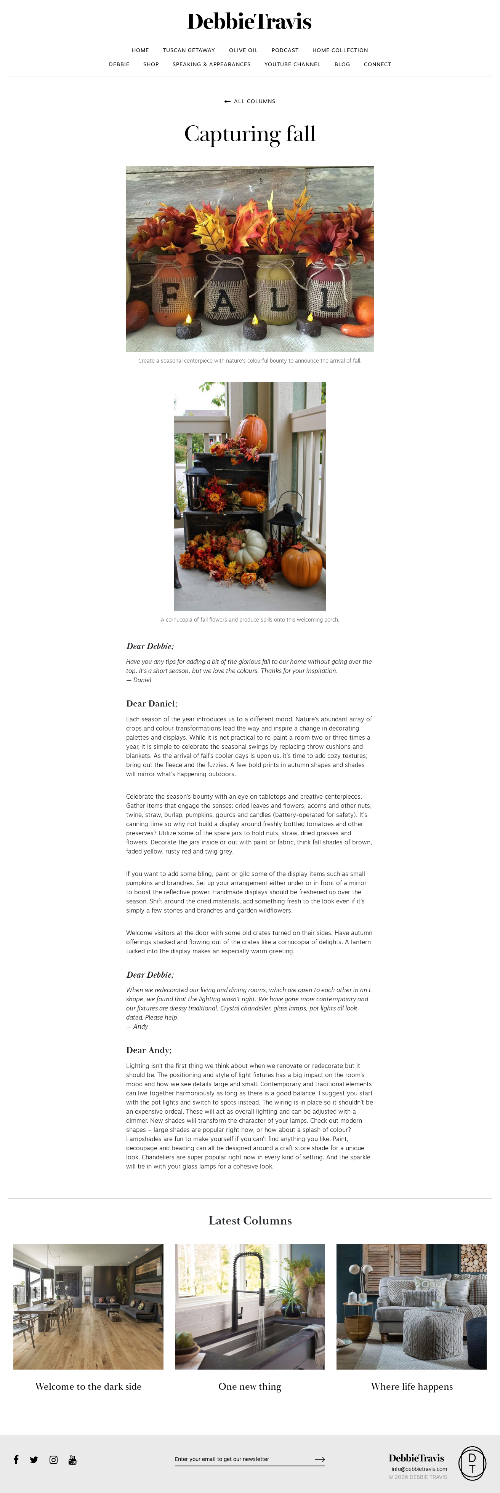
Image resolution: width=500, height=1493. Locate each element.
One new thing (250, 1387)
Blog (342, 65)
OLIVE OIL (243, 51)
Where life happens (412, 1387)
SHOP (151, 65)
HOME (140, 51)
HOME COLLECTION (340, 51)
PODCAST (285, 51)
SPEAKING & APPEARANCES (212, 65)
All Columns (255, 102)
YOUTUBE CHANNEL (292, 65)
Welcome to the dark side (88, 1387)
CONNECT (377, 65)
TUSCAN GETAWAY (189, 51)
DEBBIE (119, 65)
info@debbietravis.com (419, 1469)
